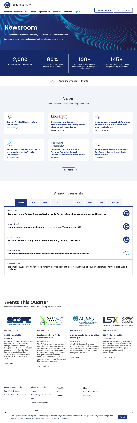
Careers (60, 396)
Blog (85, 388)
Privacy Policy (49, 418)
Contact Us (87, 396)
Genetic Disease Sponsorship (15, 395)
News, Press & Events (91, 392)
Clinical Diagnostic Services (41, 395)
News (52, 81)
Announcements (68, 81)
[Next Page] (69, 169)
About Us (60, 388)
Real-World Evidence (12, 391)
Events (84, 81)
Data (32, 399)
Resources (61, 392)
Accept (122, 417)
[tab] (21, 202)
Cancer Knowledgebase (39, 402)
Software (34, 391)
